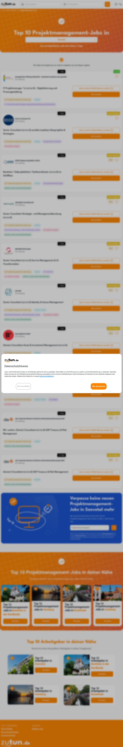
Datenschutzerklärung (47, 376)
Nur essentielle (23, 386)
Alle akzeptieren (98, 386)
